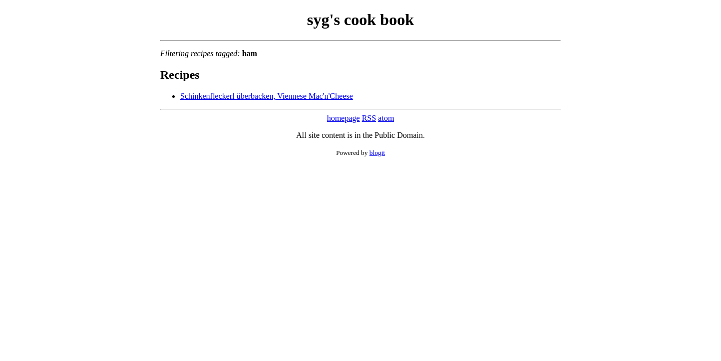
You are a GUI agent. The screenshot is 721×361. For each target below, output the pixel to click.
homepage (343, 118)
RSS (369, 118)
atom (386, 118)
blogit (377, 152)
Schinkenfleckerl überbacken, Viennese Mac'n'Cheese (266, 96)
